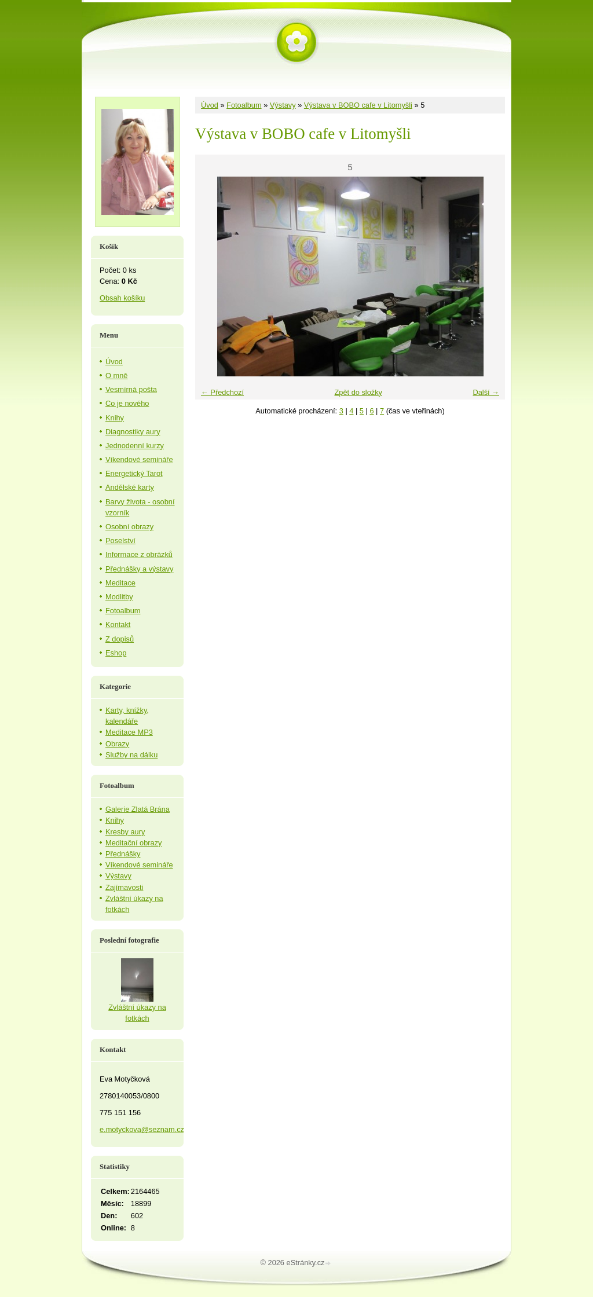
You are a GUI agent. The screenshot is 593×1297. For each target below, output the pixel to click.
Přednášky (122, 853)
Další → (486, 392)
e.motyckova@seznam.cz (142, 1129)
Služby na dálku (131, 754)
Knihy (114, 417)
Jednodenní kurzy (134, 445)
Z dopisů (119, 639)
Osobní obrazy (129, 526)
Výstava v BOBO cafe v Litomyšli (358, 105)
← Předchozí (222, 392)
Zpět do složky (358, 392)
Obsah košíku (122, 298)
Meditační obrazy (133, 842)
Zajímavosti (124, 887)
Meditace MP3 (129, 732)
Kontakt (117, 624)
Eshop (115, 652)
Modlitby (119, 596)
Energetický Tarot (134, 473)
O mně (116, 375)
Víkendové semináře (139, 459)
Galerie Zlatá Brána (137, 809)
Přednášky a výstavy (139, 569)
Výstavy (283, 105)
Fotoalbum (243, 105)
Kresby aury (125, 831)
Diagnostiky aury (132, 431)
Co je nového (127, 403)
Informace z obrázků (139, 554)
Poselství (120, 540)
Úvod (209, 105)
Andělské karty (129, 487)
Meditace (120, 582)
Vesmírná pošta (131, 389)
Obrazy (117, 743)
